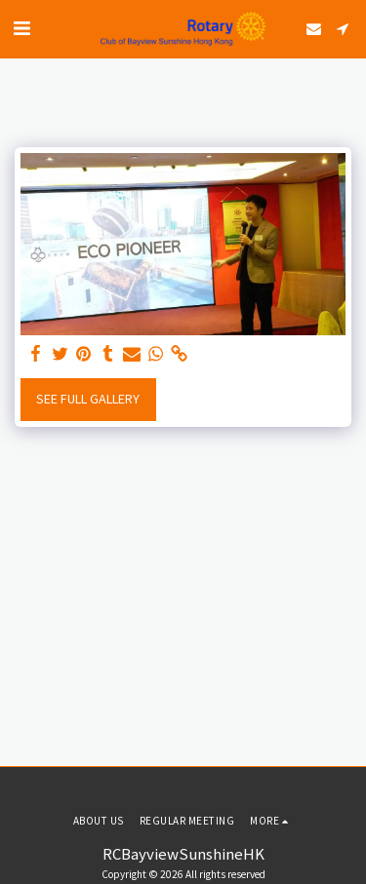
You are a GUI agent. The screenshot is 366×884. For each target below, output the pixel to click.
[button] (21, 28)
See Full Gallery (88, 398)
